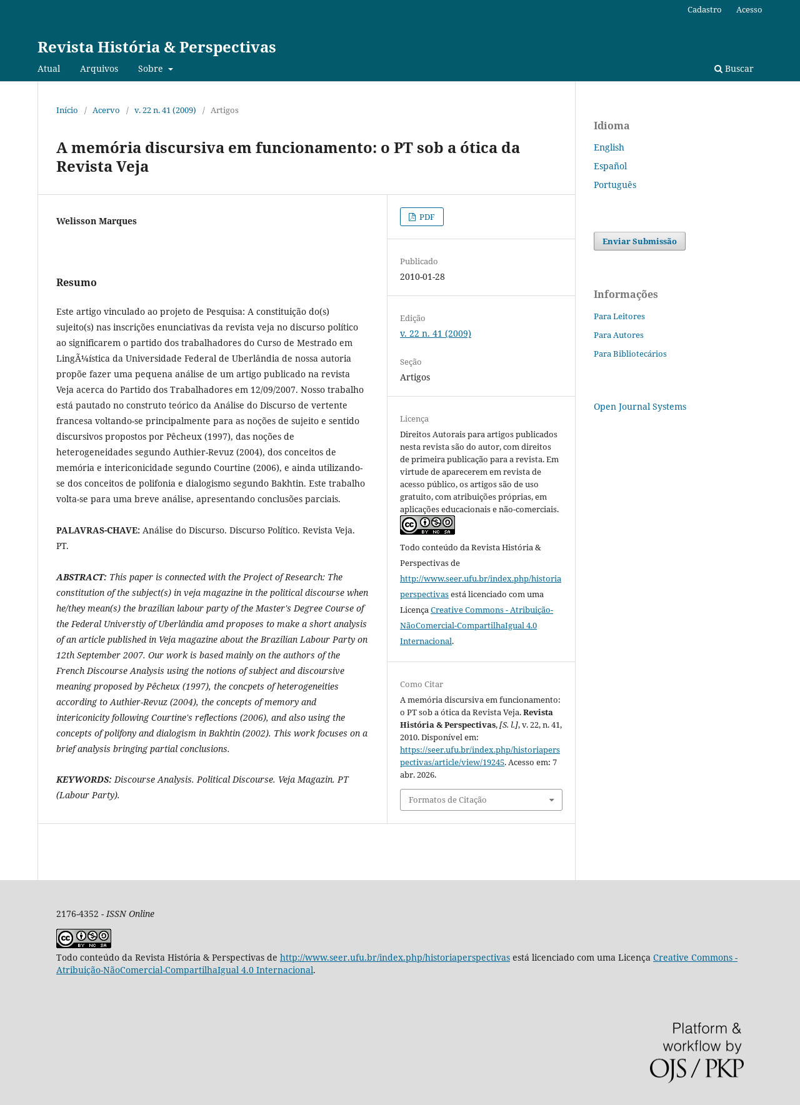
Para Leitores (619, 316)
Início (67, 110)
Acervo (106, 110)
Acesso (749, 9)
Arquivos (99, 68)
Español (610, 166)
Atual (49, 68)
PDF (426, 216)
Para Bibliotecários (630, 353)
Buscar (734, 68)
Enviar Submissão (639, 241)
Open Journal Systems (640, 406)
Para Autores (619, 334)
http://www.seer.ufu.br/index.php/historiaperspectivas (395, 957)
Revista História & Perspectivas (157, 46)
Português (615, 185)
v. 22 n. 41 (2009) (165, 110)
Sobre (152, 68)
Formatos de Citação (448, 799)
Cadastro (705, 9)
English (609, 147)
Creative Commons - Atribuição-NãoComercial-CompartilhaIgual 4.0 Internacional (476, 625)
